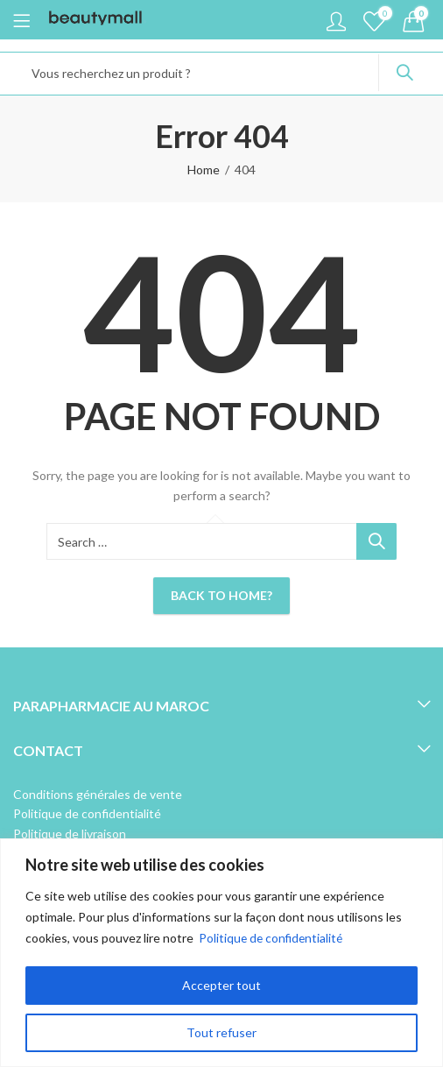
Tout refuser (221, 1032)
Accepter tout (221, 985)
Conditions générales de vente (97, 794)
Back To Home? (221, 595)
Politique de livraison (69, 833)
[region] (221, 952)
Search (404, 72)
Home (203, 169)
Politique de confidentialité (273, 937)
